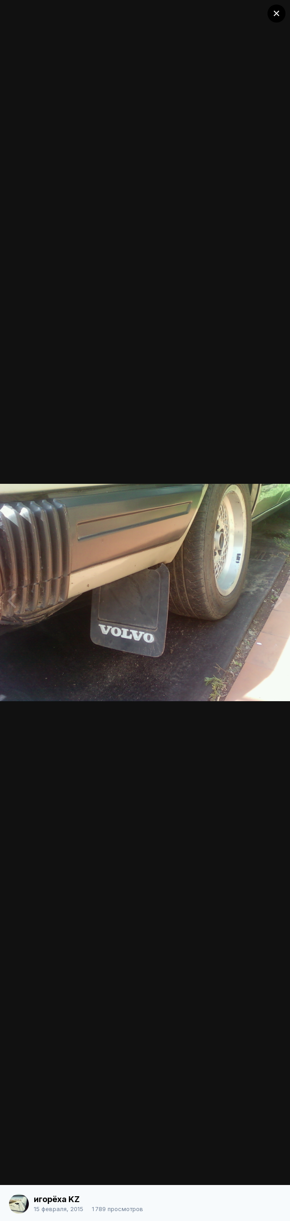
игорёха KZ (57, 1199)
